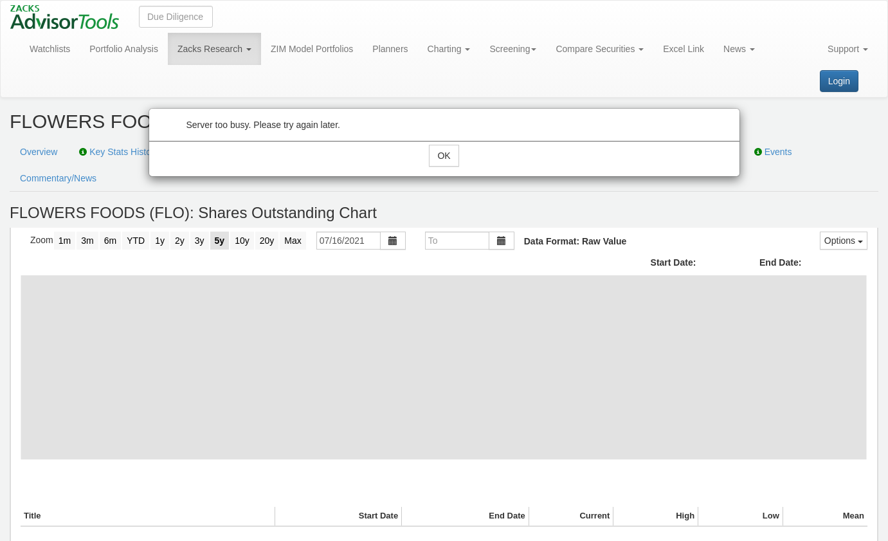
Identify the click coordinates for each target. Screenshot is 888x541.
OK (443, 156)
